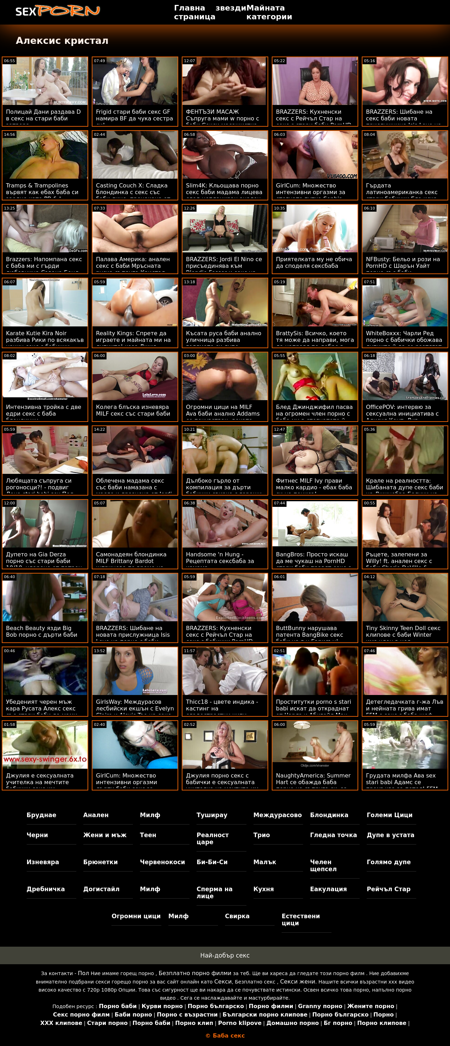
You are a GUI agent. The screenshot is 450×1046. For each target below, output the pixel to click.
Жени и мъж (105, 835)
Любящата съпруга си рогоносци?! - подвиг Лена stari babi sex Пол (39, 487)
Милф (150, 815)
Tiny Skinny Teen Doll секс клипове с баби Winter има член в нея (403, 635)
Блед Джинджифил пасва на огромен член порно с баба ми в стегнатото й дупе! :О (314, 417)
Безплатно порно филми (195, 973)
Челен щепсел (323, 866)
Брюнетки (100, 862)
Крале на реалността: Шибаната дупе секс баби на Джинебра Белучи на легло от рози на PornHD (404, 490)
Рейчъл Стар (389, 889)
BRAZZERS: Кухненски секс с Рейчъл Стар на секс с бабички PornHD (219, 635)
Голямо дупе (389, 862)
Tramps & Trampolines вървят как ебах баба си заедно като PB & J (42, 192)
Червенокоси (162, 862)
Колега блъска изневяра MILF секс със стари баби (133, 410)
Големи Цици (389, 815)
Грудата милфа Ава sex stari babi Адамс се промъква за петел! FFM (402, 782)
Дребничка (46, 889)
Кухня (263, 889)
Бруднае (42, 815)
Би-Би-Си (212, 862)
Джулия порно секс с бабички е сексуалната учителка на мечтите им (222, 782)
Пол (83, 973)
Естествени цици (301, 920)
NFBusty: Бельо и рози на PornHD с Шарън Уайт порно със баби (403, 266)
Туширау (212, 815)
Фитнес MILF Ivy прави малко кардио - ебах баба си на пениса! (314, 487)
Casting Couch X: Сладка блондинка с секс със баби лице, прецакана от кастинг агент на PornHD (133, 195)
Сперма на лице (214, 893)
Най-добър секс (225, 955)
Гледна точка (333, 835)
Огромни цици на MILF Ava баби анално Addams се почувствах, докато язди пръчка (223, 417)
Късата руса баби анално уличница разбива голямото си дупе (223, 340)
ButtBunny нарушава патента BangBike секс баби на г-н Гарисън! (309, 635)
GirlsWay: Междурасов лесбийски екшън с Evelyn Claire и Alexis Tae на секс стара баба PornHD (135, 712)
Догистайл (101, 889)
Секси (223, 981)
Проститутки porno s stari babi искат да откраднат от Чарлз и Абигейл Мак (313, 709)
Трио (261, 835)
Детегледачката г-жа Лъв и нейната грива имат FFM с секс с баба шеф (404, 709)
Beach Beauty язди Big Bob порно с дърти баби (41, 631)
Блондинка (329, 815)
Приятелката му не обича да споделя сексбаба (314, 262)
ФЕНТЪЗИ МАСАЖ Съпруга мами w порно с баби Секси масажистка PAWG (222, 121)
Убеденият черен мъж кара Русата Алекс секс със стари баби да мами (41, 709)
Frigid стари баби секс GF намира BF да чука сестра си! (134, 118)
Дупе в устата (390, 835)
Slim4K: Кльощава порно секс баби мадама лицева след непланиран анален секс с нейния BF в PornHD (225, 195)
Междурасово (277, 815)
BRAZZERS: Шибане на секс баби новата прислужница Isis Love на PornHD (404, 121)
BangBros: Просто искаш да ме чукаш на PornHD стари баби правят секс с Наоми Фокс (313, 564)
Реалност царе (213, 839)
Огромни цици (136, 916)
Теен (148, 835)
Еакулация (328, 889)
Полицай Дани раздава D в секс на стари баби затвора (43, 118)
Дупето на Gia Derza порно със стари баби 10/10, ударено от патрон (44, 561)
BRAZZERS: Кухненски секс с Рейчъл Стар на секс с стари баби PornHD (313, 118)
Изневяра (43, 862)
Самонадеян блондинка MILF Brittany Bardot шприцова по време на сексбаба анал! (131, 564)
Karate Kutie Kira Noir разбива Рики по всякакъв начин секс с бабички (45, 340)
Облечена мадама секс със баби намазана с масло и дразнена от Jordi (134, 487)
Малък (264, 862)
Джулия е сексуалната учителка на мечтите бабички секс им (40, 782)
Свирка (237, 916)
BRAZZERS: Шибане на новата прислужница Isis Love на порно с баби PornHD (133, 638)
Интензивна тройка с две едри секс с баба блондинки (43, 414)
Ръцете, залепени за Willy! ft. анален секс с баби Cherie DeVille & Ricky (399, 564)
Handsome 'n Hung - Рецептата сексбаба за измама (220, 561)
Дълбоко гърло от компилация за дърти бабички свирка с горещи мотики (224, 490)
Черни (37, 835)
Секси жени (297, 981)
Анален (96, 815)
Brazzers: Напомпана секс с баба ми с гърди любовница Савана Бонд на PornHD (44, 269)
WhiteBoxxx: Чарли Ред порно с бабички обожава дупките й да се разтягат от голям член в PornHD (404, 343)
